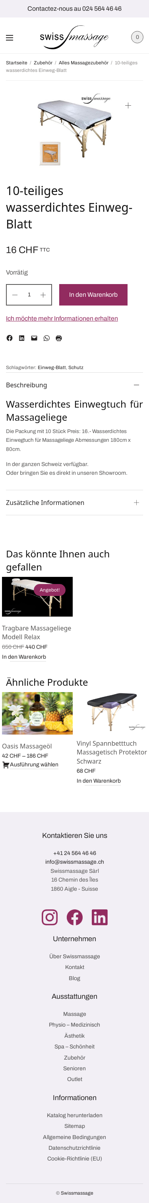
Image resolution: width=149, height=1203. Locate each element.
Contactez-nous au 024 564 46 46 (74, 8)
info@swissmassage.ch (74, 862)
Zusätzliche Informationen (45, 502)
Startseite (16, 63)
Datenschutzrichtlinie (74, 1148)
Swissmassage (77, 1193)
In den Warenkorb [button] (24, 657)
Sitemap (74, 1126)
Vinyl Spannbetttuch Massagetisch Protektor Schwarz (112, 752)
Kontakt (74, 967)
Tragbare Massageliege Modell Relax (36, 632)
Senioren (74, 1068)
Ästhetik (74, 1036)
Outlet (74, 1079)
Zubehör (43, 63)
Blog (74, 978)
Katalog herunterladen (75, 1115)
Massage (74, 1014)
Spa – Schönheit (74, 1047)
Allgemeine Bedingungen (74, 1137)
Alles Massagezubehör (83, 63)
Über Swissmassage (74, 956)
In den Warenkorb (93, 294)
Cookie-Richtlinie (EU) (74, 1159)
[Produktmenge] (29, 295)
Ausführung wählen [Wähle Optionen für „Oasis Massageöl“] (30, 765)
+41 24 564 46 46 (74, 853)
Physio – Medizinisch (74, 1025)
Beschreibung (26, 385)
